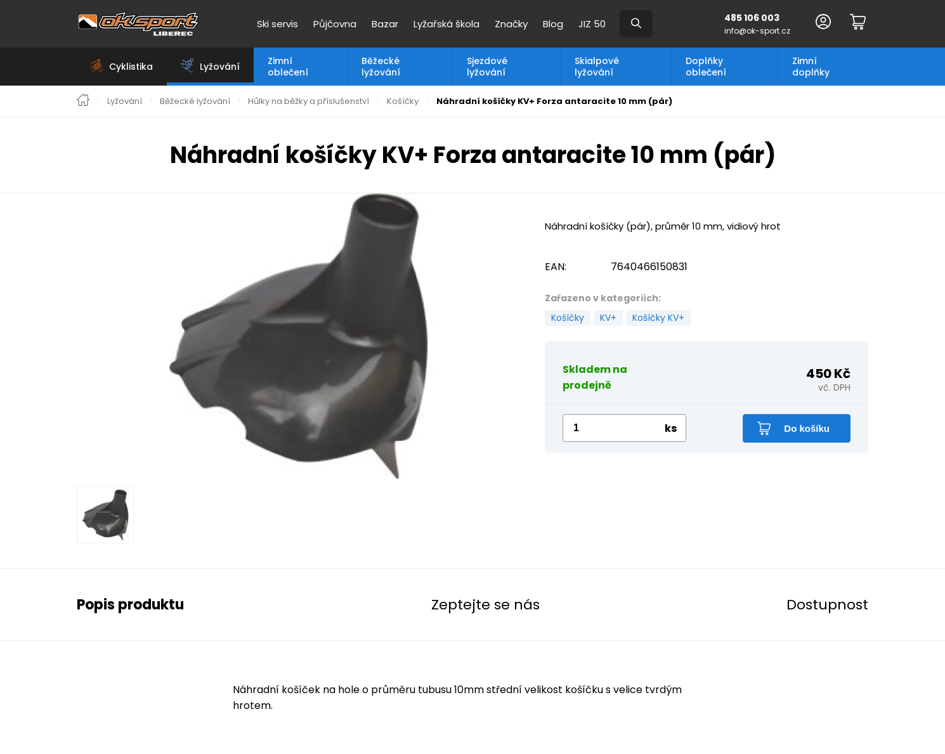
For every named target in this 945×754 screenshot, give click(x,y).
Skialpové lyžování (597, 67)
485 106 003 (751, 17)
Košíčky (403, 101)
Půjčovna (334, 23)
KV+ (608, 317)
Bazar (385, 23)
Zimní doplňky (811, 67)
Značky (511, 23)
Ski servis (277, 23)
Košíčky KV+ (658, 317)
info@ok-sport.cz (757, 30)
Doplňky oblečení (706, 67)
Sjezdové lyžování (487, 67)
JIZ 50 (592, 23)
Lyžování (124, 101)
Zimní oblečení (288, 67)
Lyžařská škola (446, 23)
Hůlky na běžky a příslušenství (308, 101)
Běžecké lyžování (381, 67)
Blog (553, 23)
